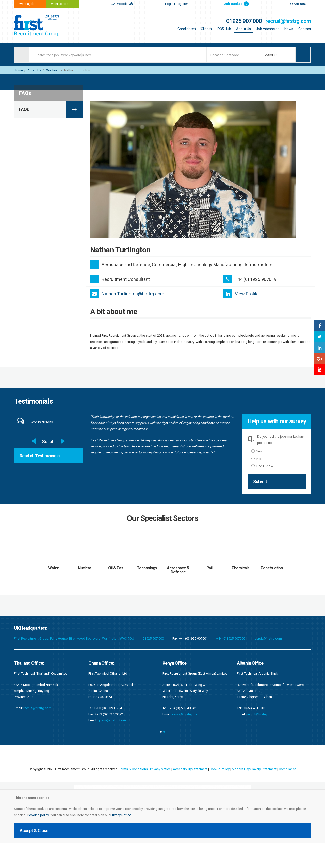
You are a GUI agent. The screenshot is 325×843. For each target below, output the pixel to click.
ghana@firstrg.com (112, 720)
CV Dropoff (119, 4)
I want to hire (59, 4)
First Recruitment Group (45, 25)
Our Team (53, 70)
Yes (256, 451)
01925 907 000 (244, 21)
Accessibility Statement (190, 769)
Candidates (186, 29)
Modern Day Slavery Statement (254, 769)
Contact (304, 29)
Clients (206, 29)
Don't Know (262, 466)
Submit (260, 481)
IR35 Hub (224, 29)
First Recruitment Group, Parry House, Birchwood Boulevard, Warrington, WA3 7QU (74, 638)
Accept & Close (34, 830)
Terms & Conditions (133, 769)
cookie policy (39, 815)
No (256, 459)
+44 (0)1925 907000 (230, 638)
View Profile (247, 293)
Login (176, 4)
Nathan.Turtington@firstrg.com (133, 293)
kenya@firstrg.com (186, 714)
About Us (243, 29)
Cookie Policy (220, 769)
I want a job (26, 4)
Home (18, 70)
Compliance (287, 769)
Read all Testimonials (39, 455)
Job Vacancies (267, 29)
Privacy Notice (120, 815)
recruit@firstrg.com (288, 21)
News (288, 29)
